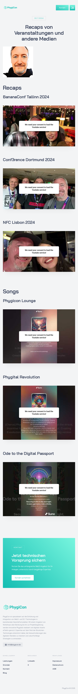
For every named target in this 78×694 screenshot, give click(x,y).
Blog (5, 673)
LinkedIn (31, 661)
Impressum (57, 661)
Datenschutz (58, 665)
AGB (54, 669)
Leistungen (7, 661)
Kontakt (62, 7)
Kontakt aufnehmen (23, 578)
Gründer (6, 665)
